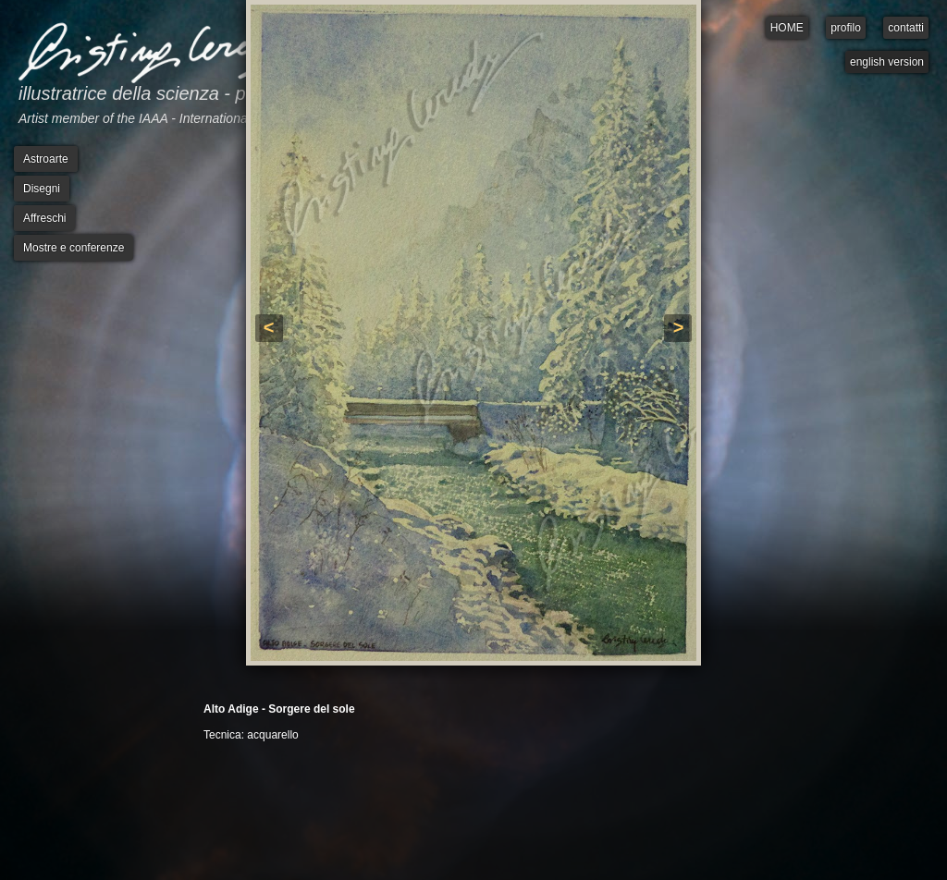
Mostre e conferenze (73, 247)
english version (887, 61)
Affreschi (44, 218)
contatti (906, 27)
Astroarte (45, 159)
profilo (845, 27)
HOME (787, 27)
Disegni (41, 188)
